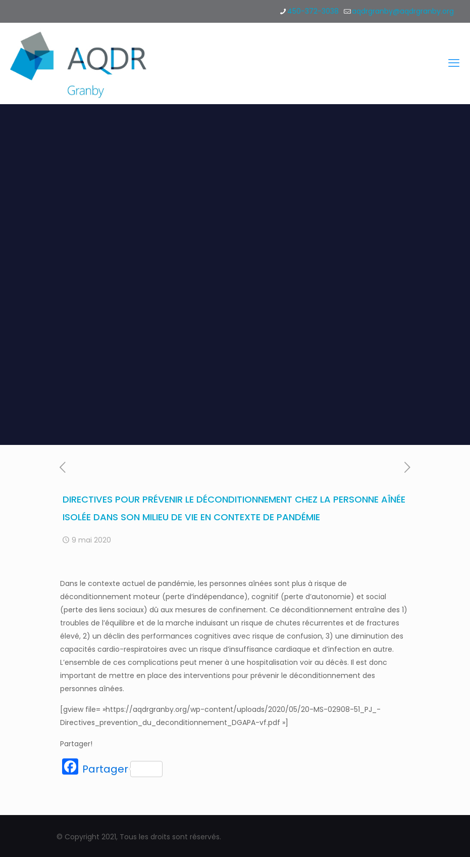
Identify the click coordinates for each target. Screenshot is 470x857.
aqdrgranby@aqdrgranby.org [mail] (403, 11)
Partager (122, 769)
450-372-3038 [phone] (313, 11)
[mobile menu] (453, 63)
